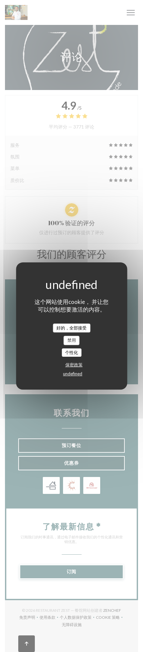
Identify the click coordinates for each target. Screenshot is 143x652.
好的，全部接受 (71, 327)
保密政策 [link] (74, 364)
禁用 (71, 340)
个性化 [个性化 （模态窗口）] (71, 352)
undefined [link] (72, 373)
